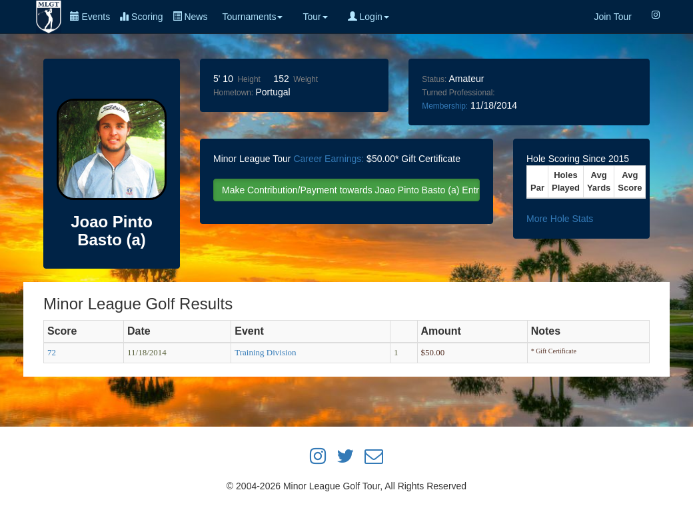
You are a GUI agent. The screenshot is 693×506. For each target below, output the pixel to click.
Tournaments (252, 16)
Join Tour (613, 16)
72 (51, 352)
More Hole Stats (559, 218)
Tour (315, 16)
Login (368, 16)
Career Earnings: (328, 158)
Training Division (265, 352)
